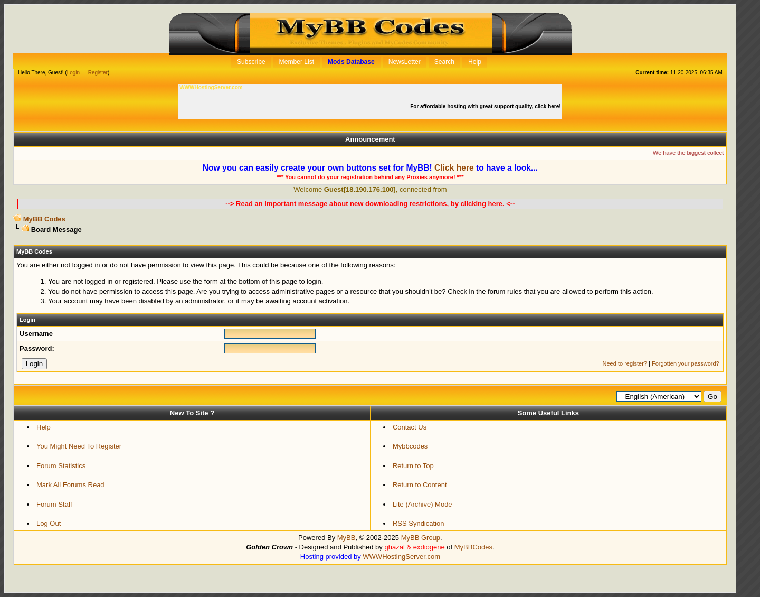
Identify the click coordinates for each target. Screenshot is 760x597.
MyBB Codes (44, 219)
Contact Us (409, 427)
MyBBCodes (473, 547)
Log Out (48, 523)
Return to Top (413, 466)
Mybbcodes (410, 446)
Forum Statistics (61, 466)
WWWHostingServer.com (401, 557)
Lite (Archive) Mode (422, 504)
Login (73, 73)
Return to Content (420, 485)
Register (98, 73)
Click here (454, 167)
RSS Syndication (418, 523)
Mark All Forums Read (70, 485)
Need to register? (625, 363)
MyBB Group (420, 538)
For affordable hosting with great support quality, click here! (486, 106)
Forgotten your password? (685, 363)
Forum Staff (54, 504)
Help (43, 427)
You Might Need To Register (78, 446)
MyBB (346, 538)
